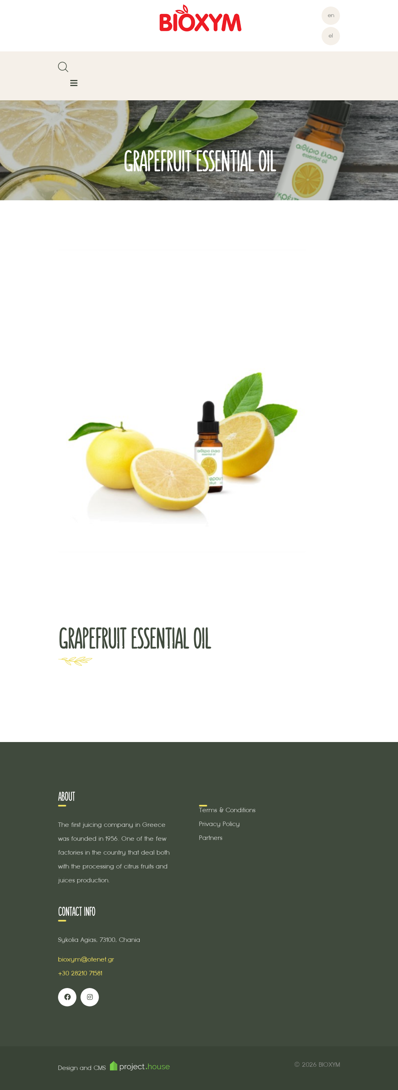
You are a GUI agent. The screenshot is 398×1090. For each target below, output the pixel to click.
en (331, 15)
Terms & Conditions (227, 810)
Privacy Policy (219, 824)
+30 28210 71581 (80, 973)
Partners (210, 838)
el (331, 35)
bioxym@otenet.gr (86, 959)
